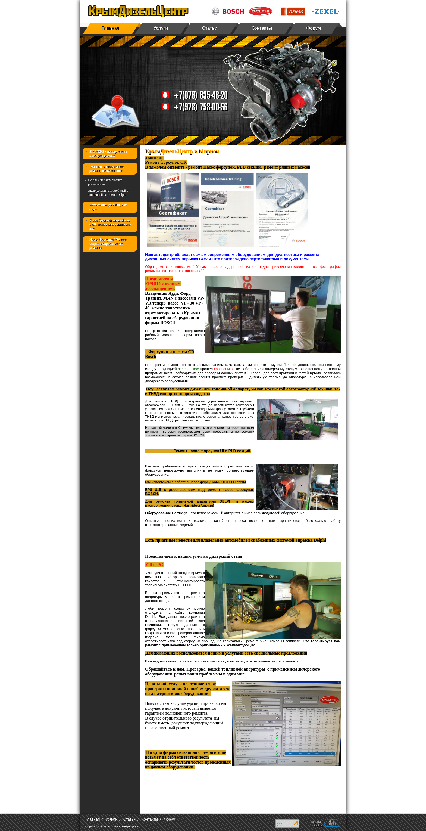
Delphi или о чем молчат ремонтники (105, 182)
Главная (110, 28)
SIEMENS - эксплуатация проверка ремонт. (108, 153)
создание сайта (315, 823)
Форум (313, 28)
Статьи (209, 28)
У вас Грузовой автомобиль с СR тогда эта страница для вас (110, 224)
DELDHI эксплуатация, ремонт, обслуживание (106, 169)
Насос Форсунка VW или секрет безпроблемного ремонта (107, 244)
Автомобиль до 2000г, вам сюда (108, 207)
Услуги (161, 28)
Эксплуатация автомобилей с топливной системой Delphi (108, 193)
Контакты (262, 28)
